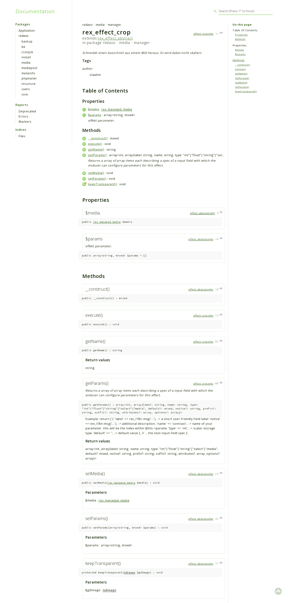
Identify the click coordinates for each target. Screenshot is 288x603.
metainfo (28, 73)
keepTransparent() (102, 184)
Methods (240, 39)
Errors (23, 116)
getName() (96, 150)
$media (93, 109)
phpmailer (29, 78)
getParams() (97, 155)
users (25, 89)
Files (22, 136)
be (23, 47)
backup (27, 41)
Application (27, 31)
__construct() (97, 138)
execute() (95, 144)
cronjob (27, 52)
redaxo (23, 36)
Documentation (35, 11)
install (26, 57)
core (24, 94)
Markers (25, 122)
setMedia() (96, 173)
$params (94, 115)
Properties (241, 34)
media (25, 63)
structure (28, 84)
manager (114, 25)
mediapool (29, 68)
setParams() (97, 179)
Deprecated (27, 111)
